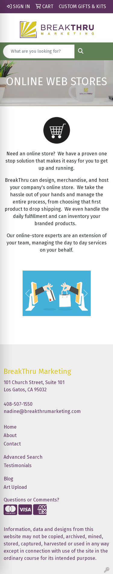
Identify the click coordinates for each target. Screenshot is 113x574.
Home (10, 427)
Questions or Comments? (31, 500)
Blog (8, 479)
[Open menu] (101, 51)
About (10, 435)
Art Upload (15, 487)
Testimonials (18, 465)
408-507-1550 (18, 404)
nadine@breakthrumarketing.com (42, 411)
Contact (12, 444)
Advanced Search (23, 457)
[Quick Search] (39, 51)
